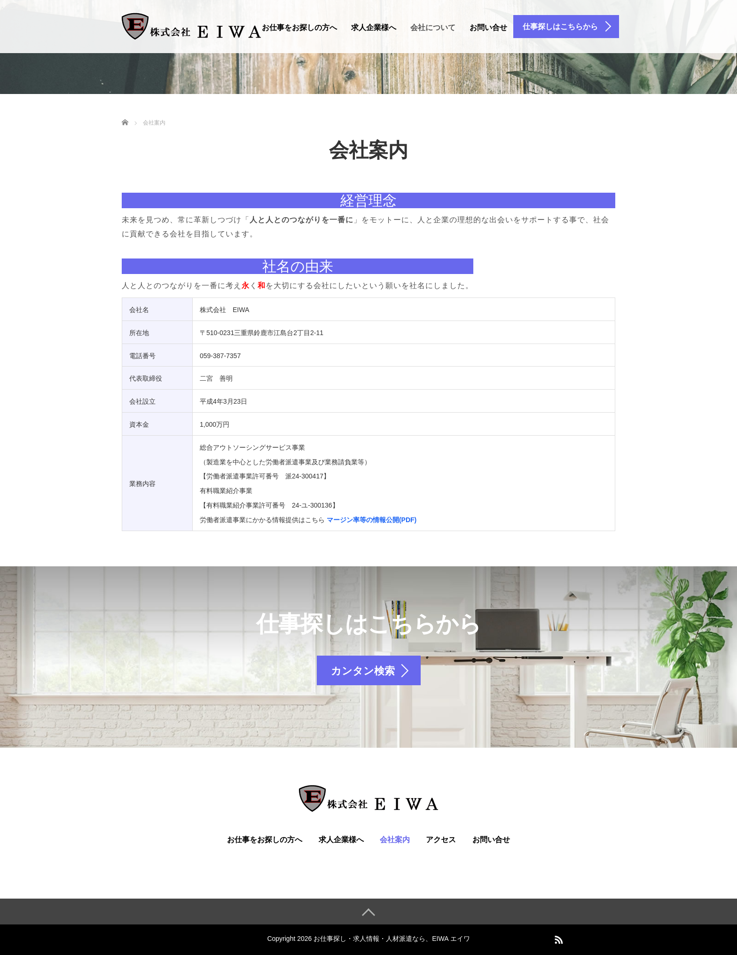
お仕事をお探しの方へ (299, 27)
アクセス (441, 840)
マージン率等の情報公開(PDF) (371, 520)
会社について (432, 27)
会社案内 (395, 840)
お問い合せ (488, 27)
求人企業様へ (373, 27)
